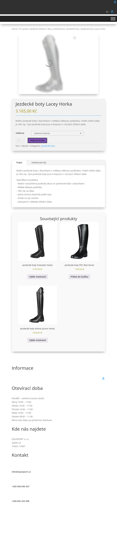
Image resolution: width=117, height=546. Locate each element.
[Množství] (20, 140)
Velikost (20, 133)
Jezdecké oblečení (38, 28)
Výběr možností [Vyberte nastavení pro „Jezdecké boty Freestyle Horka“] (37, 276)
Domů (14, 28)
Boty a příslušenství (56, 28)
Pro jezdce (23, 28)
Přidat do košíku (37, 140)
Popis (19, 162)
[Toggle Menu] (113, 18)
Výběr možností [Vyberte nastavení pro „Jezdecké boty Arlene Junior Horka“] (37, 340)
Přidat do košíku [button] (79, 276)
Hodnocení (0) (39, 162)
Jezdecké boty (73, 28)
